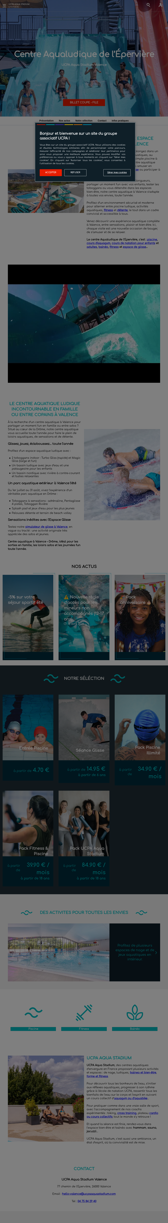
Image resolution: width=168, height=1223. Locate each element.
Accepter (50, 173)
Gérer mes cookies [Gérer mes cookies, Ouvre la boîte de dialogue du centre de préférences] (117, 173)
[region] (85, 152)
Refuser (75, 173)
